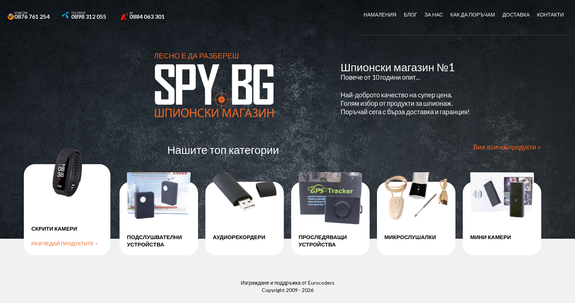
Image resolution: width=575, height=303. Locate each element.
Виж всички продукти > (507, 151)
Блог (410, 14)
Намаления (379, 14)
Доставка (516, 14)
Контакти (550, 14)
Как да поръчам (472, 14)
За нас (434, 14)
